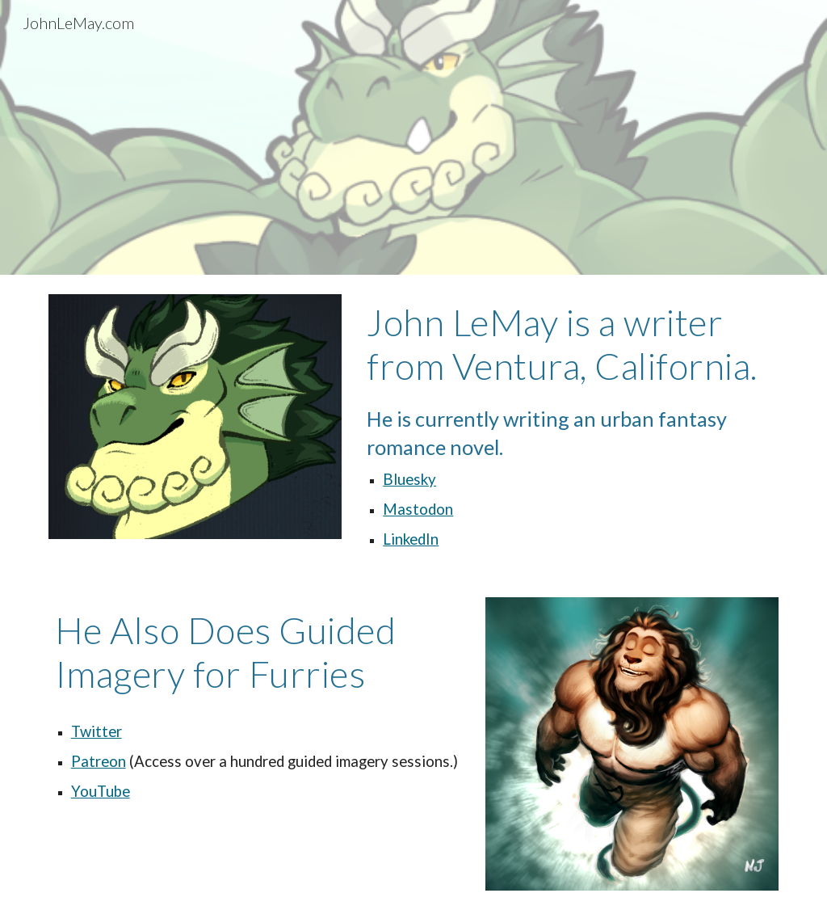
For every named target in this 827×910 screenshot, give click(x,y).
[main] (569, 426)
